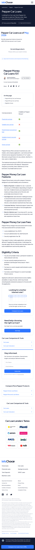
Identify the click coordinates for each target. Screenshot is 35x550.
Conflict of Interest (6, 487)
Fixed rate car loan (7, 119)
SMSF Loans (21, 472)
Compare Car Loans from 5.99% (17, 547)
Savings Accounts (23, 469)
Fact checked (26, 78)
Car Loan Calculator (9, 346)
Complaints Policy (22, 490)
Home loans (5, 466)
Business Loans (6, 475)
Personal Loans (6, 469)
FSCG (19, 485)
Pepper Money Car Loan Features (13, 98)
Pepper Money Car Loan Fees (12, 100)
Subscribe (17, 371)
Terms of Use (5, 490)
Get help (17, 330)
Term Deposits (6, 472)
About (19, 480)
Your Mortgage (13, 533)
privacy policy (21, 374)
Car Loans (6, 342)
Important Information (7, 480)
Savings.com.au (5, 533)
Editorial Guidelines (6, 485)
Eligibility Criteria (9, 103)
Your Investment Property (23, 533)
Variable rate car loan (8, 124)
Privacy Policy (21, 483)
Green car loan (6, 144)
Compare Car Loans (17, 311)
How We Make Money (23, 487)
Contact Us (4, 483)
